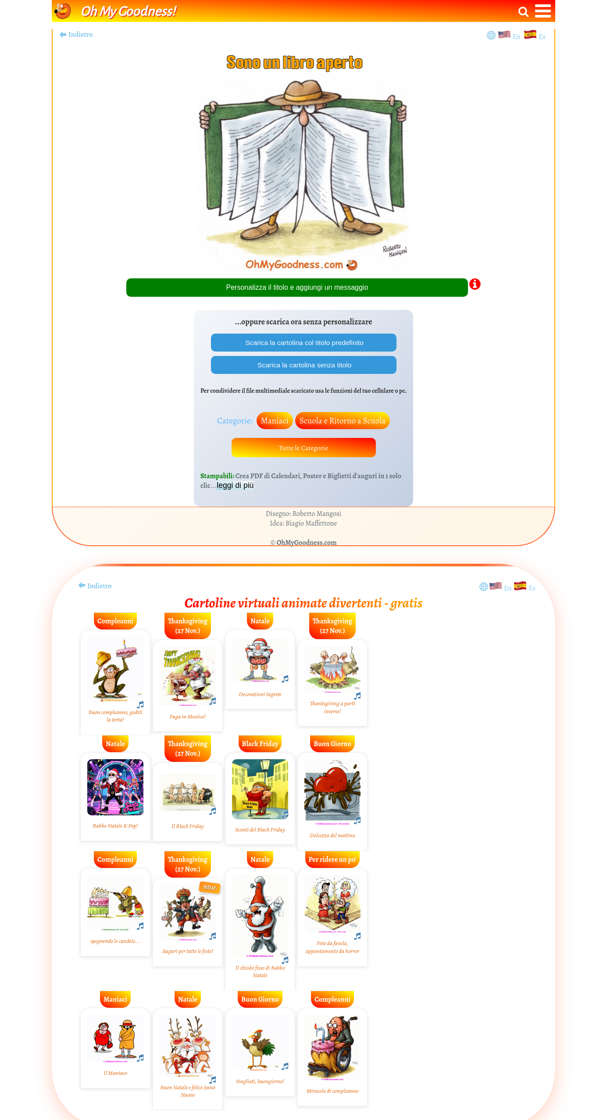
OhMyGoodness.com (307, 544)
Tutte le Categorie (303, 449)
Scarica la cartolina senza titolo (303, 365)
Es (542, 37)
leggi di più (235, 487)
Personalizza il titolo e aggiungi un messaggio (297, 287)
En (518, 37)
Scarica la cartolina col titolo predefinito (303, 342)
